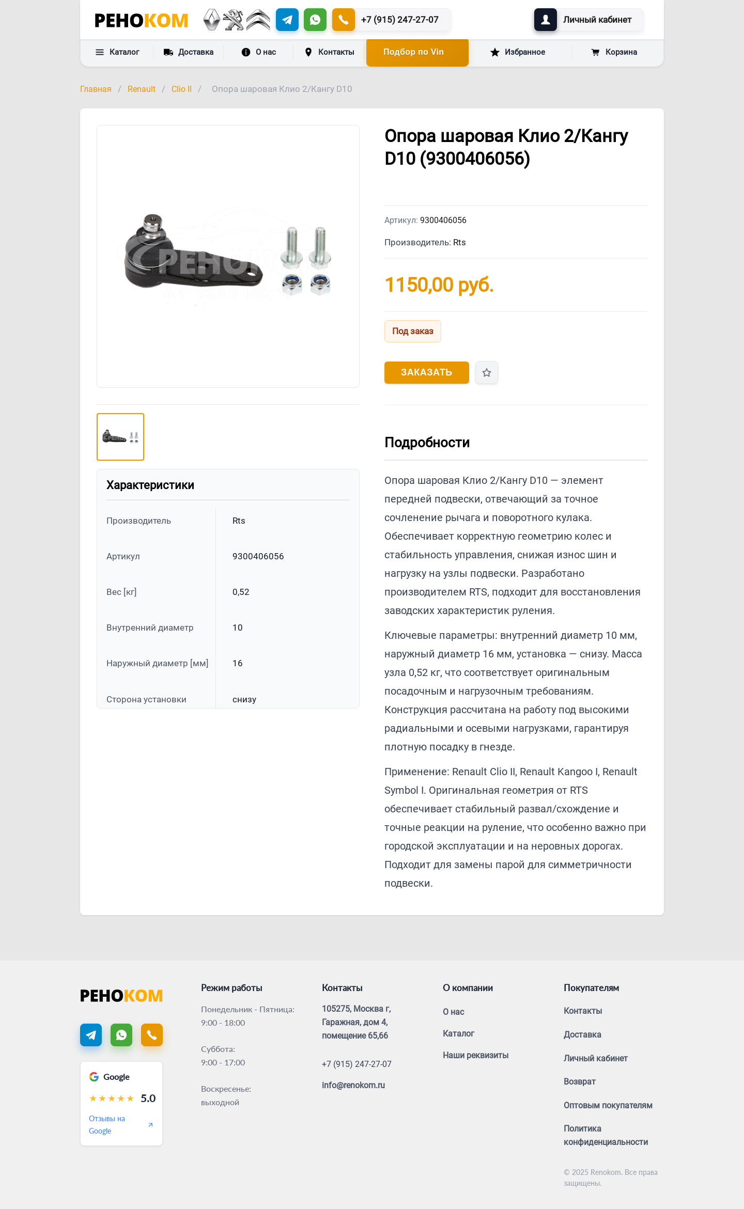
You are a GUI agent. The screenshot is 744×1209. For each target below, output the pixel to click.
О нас (258, 52)
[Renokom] (141, 19)
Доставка (188, 51)
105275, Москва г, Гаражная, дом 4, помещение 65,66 (356, 1022)
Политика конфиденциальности (606, 1135)
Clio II (182, 89)
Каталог (117, 52)
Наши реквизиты (475, 1055)
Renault (142, 89)
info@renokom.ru (353, 1085)
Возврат (580, 1082)
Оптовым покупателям (608, 1105)
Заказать (427, 372)
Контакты (329, 52)
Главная (96, 89)
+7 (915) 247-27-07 (357, 1064)
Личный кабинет (596, 1058)
